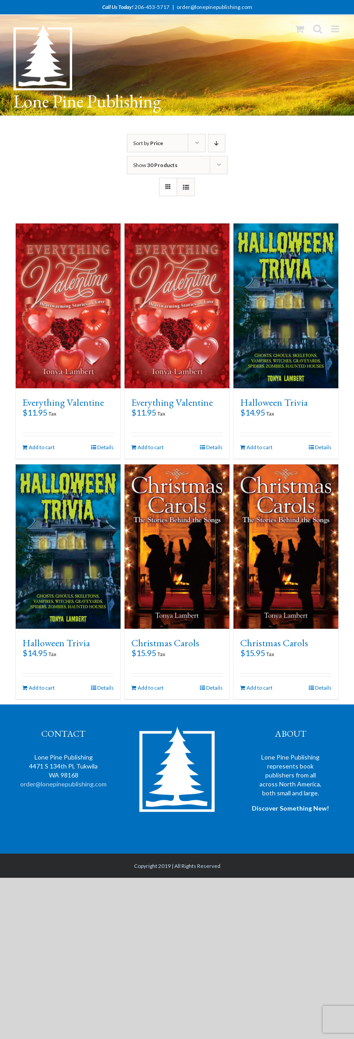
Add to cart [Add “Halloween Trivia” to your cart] (259, 447)
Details (105, 447)
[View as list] (185, 187)
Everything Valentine (63, 402)
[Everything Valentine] (68, 305)
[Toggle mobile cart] (299, 29)
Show (155, 165)
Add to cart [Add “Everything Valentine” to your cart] (42, 447)
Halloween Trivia (274, 402)
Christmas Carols (165, 642)
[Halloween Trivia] (285, 305)
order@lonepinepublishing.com (214, 7)
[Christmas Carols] (177, 546)
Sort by (148, 143)
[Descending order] (216, 143)
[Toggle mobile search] (317, 29)
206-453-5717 (151, 7)
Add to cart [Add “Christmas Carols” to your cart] (151, 687)
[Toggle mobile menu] (336, 29)
